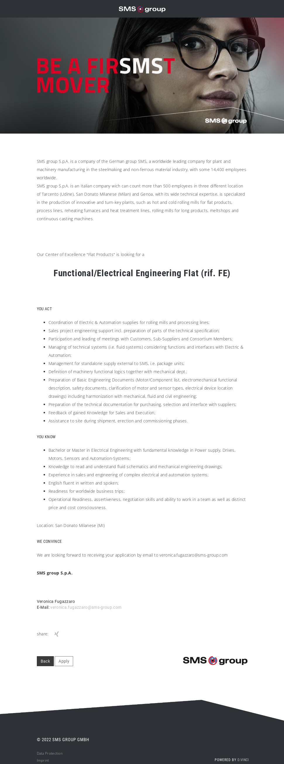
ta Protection (52, 753)
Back (45, 661)
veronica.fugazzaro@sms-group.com (85, 607)
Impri (41, 760)
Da (39, 753)
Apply (63, 661)
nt (47, 760)
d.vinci (243, 760)
